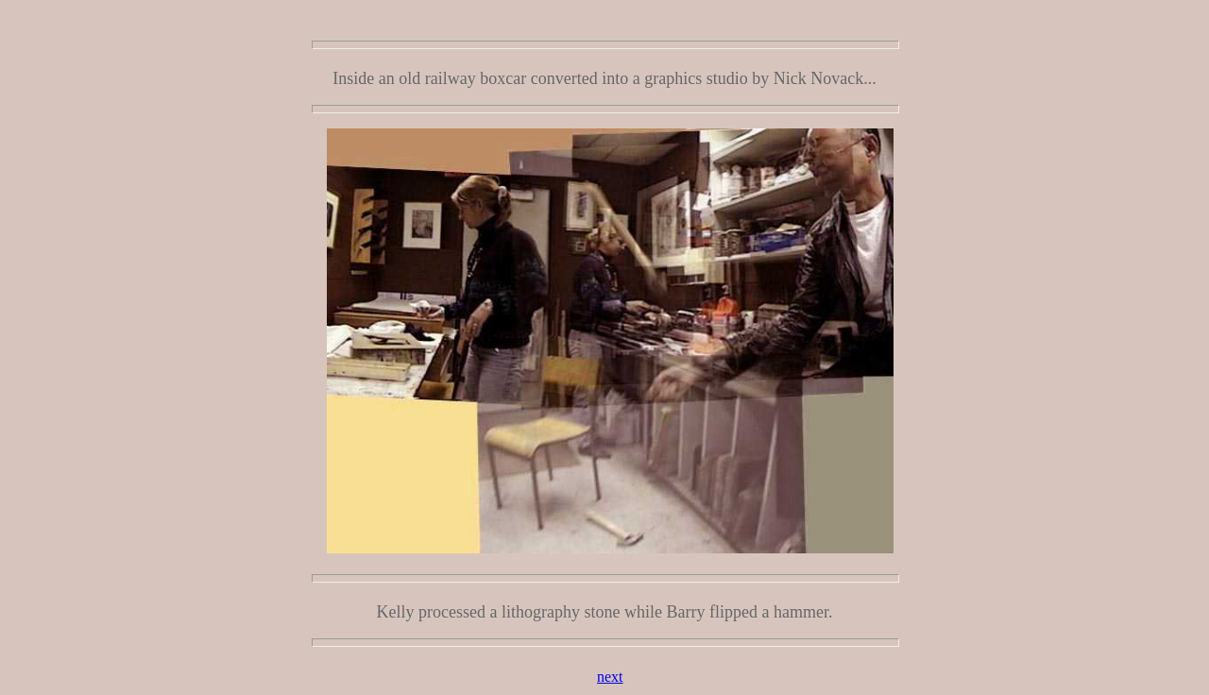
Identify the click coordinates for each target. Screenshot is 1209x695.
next (610, 677)
